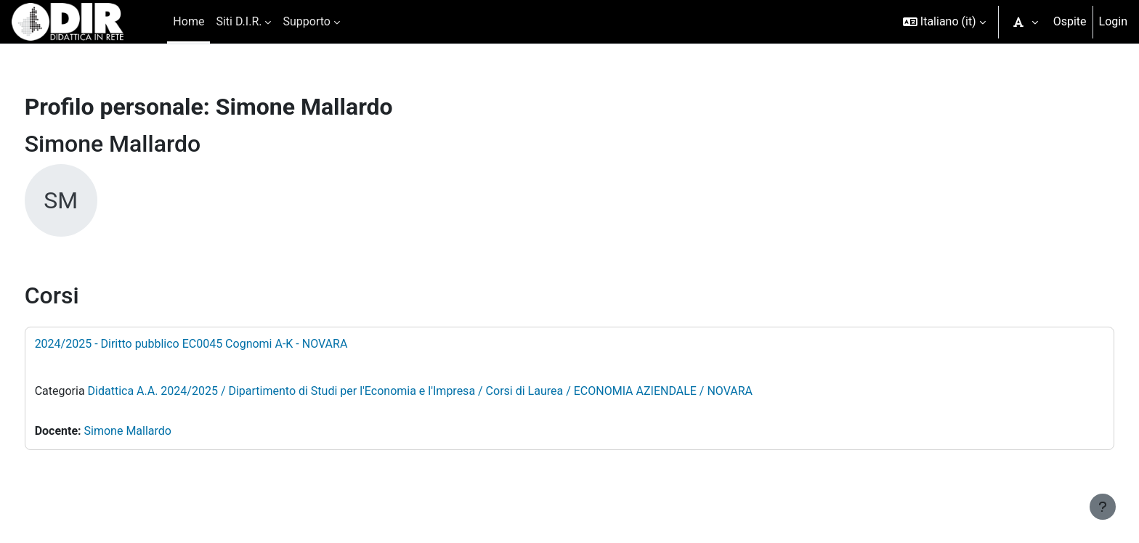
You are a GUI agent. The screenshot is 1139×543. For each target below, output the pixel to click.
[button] (944, 22)
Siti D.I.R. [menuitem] (239, 21)
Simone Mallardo (154, 431)
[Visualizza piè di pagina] (1103, 507)
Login (1113, 21)
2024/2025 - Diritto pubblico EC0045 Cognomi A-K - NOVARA (218, 344)
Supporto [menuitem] (306, 21)
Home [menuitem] (188, 21)
